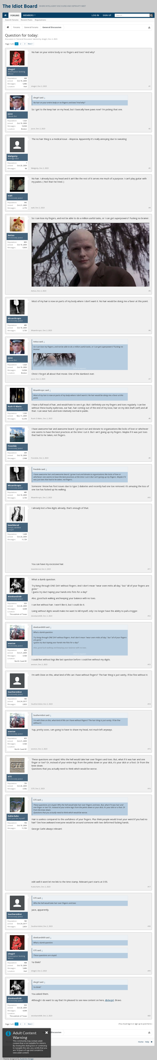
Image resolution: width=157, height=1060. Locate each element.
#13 (149, 664)
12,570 (24, 419)
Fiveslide (12, 446)
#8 (150, 418)
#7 (150, 379)
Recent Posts (26, 20)
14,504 (24, 126)
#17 (149, 887)
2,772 (25, 208)
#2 (150, 129)
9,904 (25, 247)
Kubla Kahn (13, 816)
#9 (150, 458)
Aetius (11, 235)
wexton (11, 643)
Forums (14, 15)
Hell (25, 86)
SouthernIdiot (15, 692)
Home (141, 1042)
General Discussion (24, 39)
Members (28, 15)
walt (10, 196)
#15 (149, 749)
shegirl (44, 39)
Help (147, 1042)
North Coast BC (21, 661)
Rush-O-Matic (15, 406)
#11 (149, 569)
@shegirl (109, 1000)
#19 (149, 971)
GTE (10, 776)
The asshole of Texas (18, 614)
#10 (149, 497)
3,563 (25, 656)
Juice (10, 114)
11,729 (24, 539)
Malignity (12, 156)
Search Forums (11, 20)
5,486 (25, 84)
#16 (149, 788)
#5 (150, 291)
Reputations (40, 20)
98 (26, 168)
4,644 (25, 609)
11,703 (24, 828)
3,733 (25, 330)
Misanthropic (14, 318)
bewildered (13, 525)
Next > (30, 44)
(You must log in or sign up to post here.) (135, 1024)
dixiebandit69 (14, 596)
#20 (149, 1016)
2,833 (25, 704)
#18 (149, 926)
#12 (149, 616)
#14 (149, 704)
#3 (150, 168)
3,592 (25, 788)
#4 (150, 208)
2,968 (25, 458)
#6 (150, 330)
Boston (24, 129)
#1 (150, 86)
